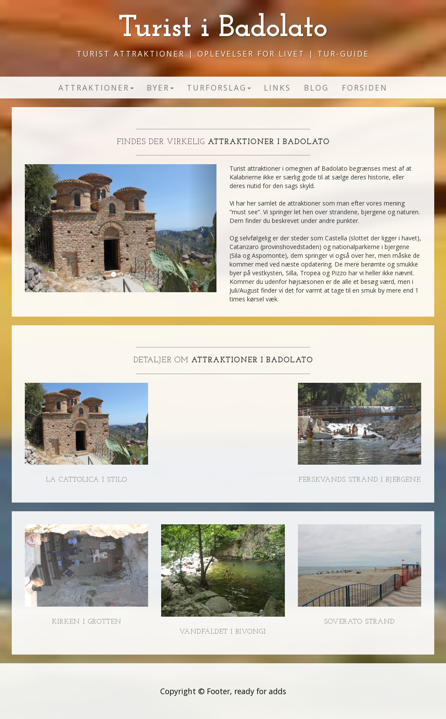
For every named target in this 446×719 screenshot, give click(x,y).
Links (277, 87)
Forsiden (365, 87)
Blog (316, 87)
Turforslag (219, 87)
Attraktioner (96, 87)
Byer (160, 87)
